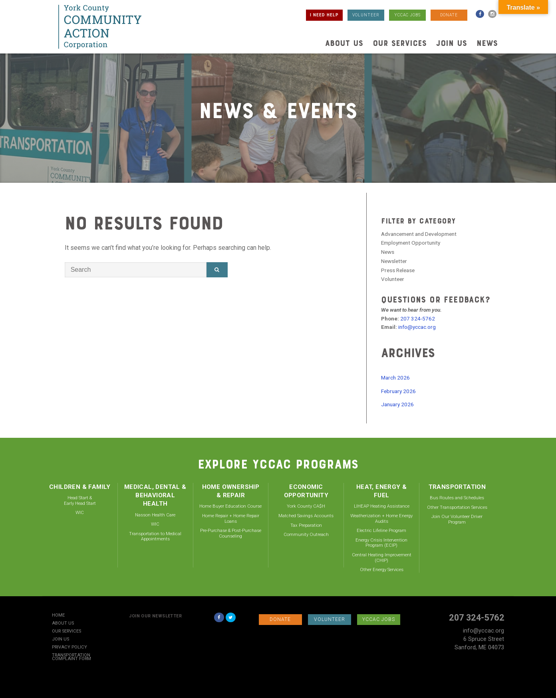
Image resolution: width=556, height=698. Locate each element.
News (487, 43)
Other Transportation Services (457, 507)
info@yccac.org (417, 327)
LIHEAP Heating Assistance (381, 506)
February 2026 (398, 391)
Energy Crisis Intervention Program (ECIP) (381, 542)
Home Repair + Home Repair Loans (230, 518)
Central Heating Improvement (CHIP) (381, 557)
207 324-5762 (417, 318)
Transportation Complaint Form (71, 657)
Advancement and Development (419, 234)
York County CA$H (306, 506)
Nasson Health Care (155, 515)
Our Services (400, 43)
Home (58, 615)
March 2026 (395, 377)
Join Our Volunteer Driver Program (457, 519)
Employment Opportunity (410, 242)
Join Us (451, 43)
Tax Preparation (306, 525)
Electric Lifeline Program (381, 530)
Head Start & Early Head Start (80, 500)
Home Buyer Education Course (230, 506)
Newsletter (394, 261)
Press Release (398, 270)
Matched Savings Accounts (306, 515)
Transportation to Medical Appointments (155, 536)
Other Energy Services (381, 569)
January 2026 (397, 404)
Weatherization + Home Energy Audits (381, 518)
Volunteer (392, 279)
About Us (344, 43)
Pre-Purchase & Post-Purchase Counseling (230, 533)
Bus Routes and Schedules (457, 497)
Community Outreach (306, 534)
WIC (79, 512)
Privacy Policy (69, 647)
